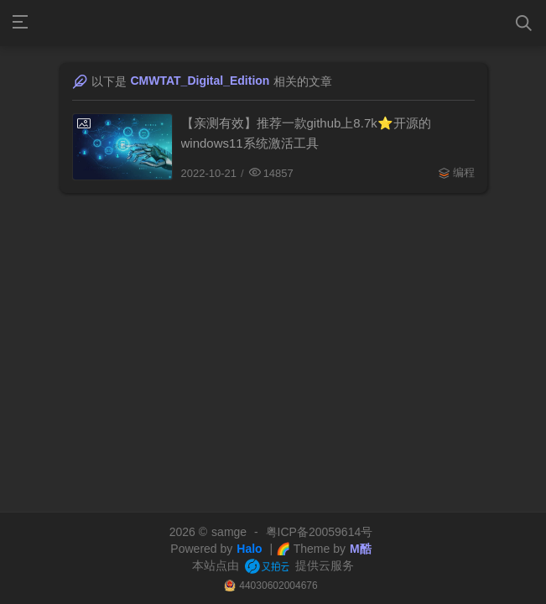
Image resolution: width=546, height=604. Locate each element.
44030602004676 (278, 585)
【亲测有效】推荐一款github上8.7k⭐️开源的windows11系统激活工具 (306, 133)
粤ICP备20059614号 (319, 532)
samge (229, 532)
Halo (249, 548)
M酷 (361, 548)
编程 (464, 172)
